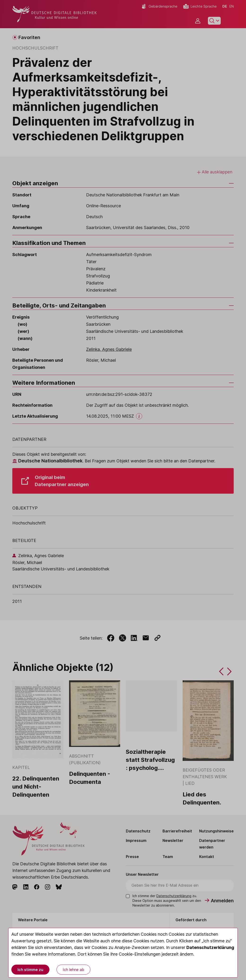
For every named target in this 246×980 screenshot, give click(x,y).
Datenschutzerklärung (210, 947)
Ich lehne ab (73, 969)
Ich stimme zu (30, 969)
